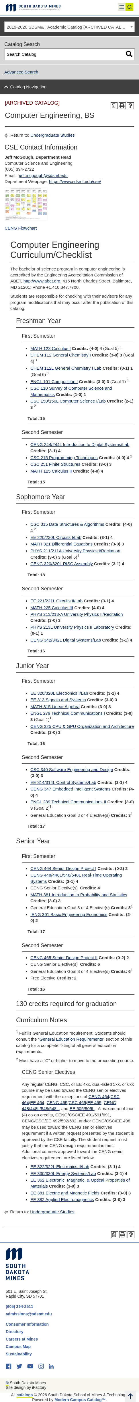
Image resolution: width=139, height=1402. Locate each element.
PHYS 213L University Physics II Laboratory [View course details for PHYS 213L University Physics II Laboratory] (72, 627)
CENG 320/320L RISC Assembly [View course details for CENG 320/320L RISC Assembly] (61, 563)
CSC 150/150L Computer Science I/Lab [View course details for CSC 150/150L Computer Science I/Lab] (68, 401)
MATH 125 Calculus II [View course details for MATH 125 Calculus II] (51, 471)
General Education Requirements (71, 1039)
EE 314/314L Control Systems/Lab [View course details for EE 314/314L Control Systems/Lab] (63, 782)
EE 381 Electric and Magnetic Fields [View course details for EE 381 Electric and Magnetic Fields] (64, 1192)
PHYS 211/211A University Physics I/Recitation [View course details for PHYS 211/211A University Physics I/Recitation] (75, 550)
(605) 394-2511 (19, 1306)
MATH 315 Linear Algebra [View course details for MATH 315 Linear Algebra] (54, 706)
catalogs (25, 1395)
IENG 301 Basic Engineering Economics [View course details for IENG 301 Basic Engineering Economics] (68, 914)
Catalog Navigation (28, 86)
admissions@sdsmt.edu (29, 1314)
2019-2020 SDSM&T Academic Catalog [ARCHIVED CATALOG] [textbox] (68, 27)
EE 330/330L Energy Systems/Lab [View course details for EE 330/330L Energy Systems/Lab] (63, 1173)
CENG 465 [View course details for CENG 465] (57, 1102)
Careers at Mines (22, 1339)
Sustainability (19, 1354)
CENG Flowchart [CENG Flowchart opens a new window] (21, 228)
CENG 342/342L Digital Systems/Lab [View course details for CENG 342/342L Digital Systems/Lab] (65, 640)
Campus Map (18, 1346)
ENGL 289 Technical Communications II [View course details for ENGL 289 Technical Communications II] (68, 801)
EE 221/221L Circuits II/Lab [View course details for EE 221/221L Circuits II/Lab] (56, 600)
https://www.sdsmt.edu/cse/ (75, 181)
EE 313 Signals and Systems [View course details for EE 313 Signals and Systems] (58, 699)
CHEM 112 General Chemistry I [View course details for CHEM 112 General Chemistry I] (60, 355)
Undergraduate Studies (52, 135)
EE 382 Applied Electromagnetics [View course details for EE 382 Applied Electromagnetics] (62, 1199)
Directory (14, 1331)
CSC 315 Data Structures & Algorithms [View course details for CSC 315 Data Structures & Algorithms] (67, 524)
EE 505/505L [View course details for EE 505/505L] (82, 1108)
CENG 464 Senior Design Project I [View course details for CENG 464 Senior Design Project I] (63, 868)
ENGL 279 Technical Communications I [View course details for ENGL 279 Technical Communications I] (67, 713)
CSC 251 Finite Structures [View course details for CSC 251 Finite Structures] (55, 464)
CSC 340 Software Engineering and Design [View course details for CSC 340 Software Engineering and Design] (71, 769)
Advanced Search (21, 71)
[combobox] (69, 26)
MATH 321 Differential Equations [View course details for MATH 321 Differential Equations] (61, 543)
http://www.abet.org (42, 280)
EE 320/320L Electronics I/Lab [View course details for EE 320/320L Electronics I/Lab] (59, 693)
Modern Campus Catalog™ (80, 1399)
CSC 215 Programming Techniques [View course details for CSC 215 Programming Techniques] (64, 457)
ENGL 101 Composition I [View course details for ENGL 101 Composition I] (54, 381)
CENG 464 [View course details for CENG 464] (99, 1096)
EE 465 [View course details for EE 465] (94, 1102)
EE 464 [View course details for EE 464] (37, 1102)
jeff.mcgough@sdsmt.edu (43, 175)
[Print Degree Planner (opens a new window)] (114, 105)
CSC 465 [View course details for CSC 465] (77, 1102)
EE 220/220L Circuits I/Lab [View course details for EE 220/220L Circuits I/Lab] (55, 537)
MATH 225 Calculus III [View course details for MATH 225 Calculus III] (51, 607)
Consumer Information (27, 1324)
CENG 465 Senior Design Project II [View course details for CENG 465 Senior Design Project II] (63, 957)
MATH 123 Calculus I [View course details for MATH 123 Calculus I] (50, 348)
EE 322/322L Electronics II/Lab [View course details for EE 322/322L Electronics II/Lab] (59, 1166)
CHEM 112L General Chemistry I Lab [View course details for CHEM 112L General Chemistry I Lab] (65, 368)
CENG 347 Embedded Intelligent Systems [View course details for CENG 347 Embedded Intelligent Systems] (70, 788)
